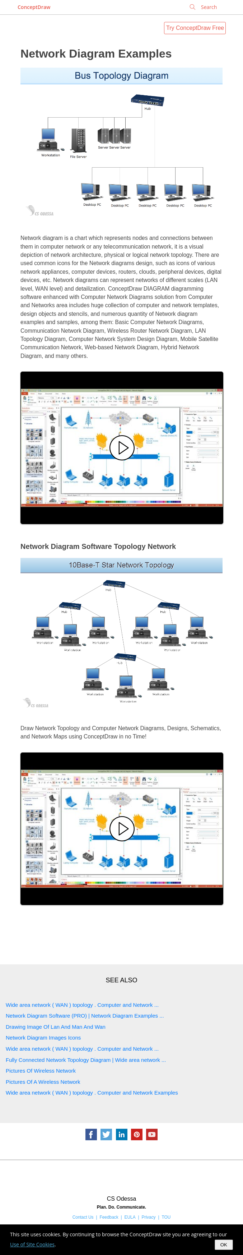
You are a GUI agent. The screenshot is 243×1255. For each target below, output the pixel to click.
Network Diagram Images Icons (43, 1038)
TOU (166, 1217)
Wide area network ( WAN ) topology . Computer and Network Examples (92, 1093)
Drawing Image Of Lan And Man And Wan (56, 1027)
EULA (130, 1217)
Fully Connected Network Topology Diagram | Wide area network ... (86, 1060)
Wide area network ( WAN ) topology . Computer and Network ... (82, 1005)
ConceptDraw (34, 7)
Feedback (108, 1217)
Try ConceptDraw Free (195, 28)
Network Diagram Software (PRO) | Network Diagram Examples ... (85, 1016)
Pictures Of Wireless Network (41, 1071)
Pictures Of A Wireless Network (43, 1082)
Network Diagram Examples (96, 53)
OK (223, 1244)
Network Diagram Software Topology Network (98, 546)
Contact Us (83, 1217)
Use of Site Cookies (32, 1244)
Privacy (149, 1217)
